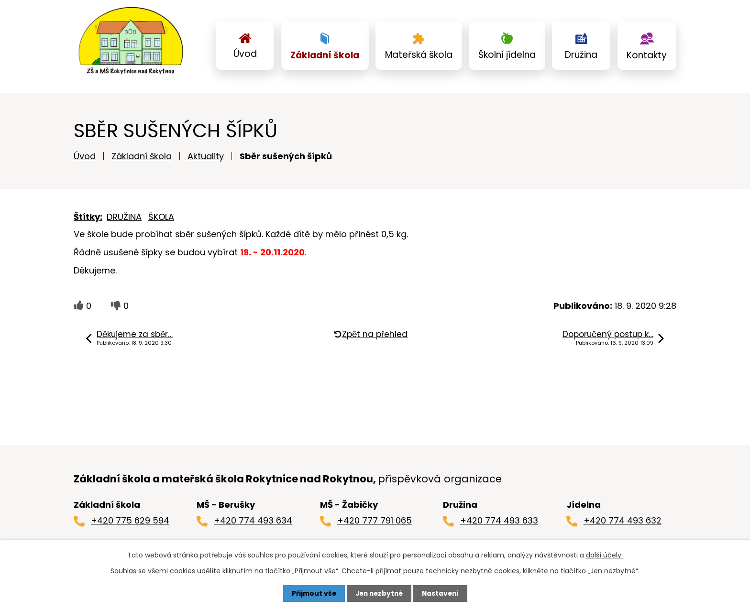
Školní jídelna (507, 54)
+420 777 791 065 (374, 523)
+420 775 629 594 (130, 523)
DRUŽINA (124, 219)
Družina (581, 54)
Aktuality (206, 158)
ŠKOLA (161, 219)
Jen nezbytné (378, 593)
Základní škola (324, 55)
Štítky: (88, 219)
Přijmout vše (311, 593)
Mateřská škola (418, 54)
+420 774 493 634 (253, 523)
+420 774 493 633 (499, 523)
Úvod (245, 53)
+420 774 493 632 (623, 523)
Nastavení (442, 593)
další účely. (604, 555)
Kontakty (647, 55)
